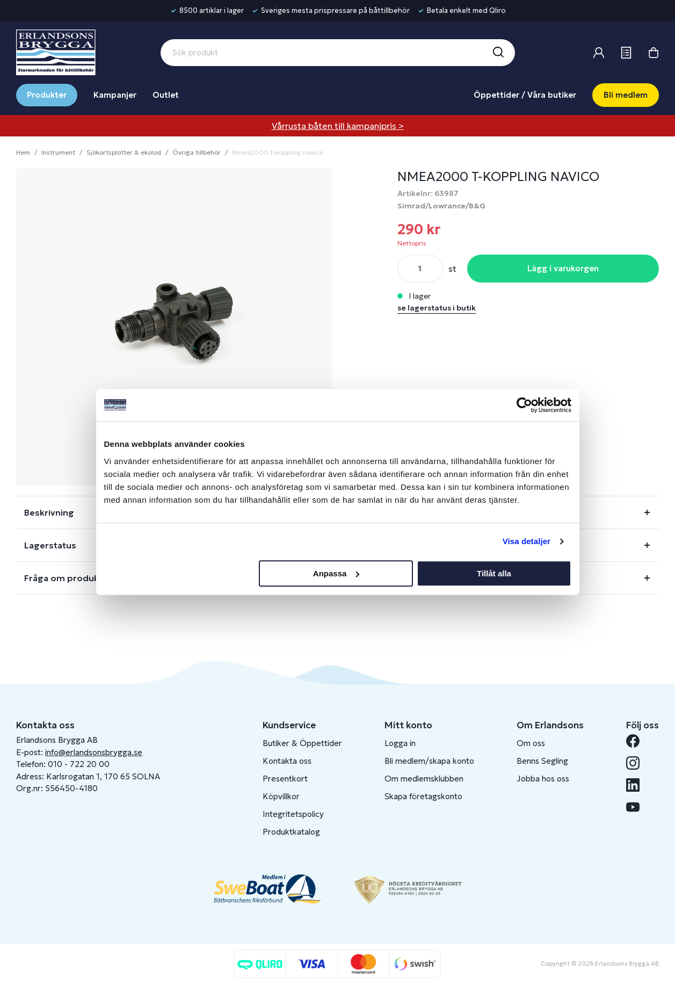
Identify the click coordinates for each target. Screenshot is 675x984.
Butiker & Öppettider (302, 743)
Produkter (47, 95)
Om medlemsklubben (423, 778)
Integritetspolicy (293, 814)
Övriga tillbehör (196, 152)
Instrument (58, 152)
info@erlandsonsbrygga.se (93, 752)
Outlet (166, 95)
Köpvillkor (281, 796)
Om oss (531, 743)
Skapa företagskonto (423, 796)
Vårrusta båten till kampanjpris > (338, 125)
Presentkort (285, 778)
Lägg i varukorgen (563, 268)
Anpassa (336, 573)
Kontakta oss (287, 761)
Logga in (400, 743)
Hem (23, 152)
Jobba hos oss (543, 778)
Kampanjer (114, 95)
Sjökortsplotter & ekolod (123, 152)
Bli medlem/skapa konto (429, 761)
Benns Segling (542, 761)
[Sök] (498, 52)
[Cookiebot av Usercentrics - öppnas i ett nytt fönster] (524, 405)
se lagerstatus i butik (436, 308)
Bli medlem (626, 95)
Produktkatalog (291, 832)
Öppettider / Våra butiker (525, 95)
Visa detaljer (526, 541)
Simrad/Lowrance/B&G (441, 206)
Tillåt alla (494, 573)
